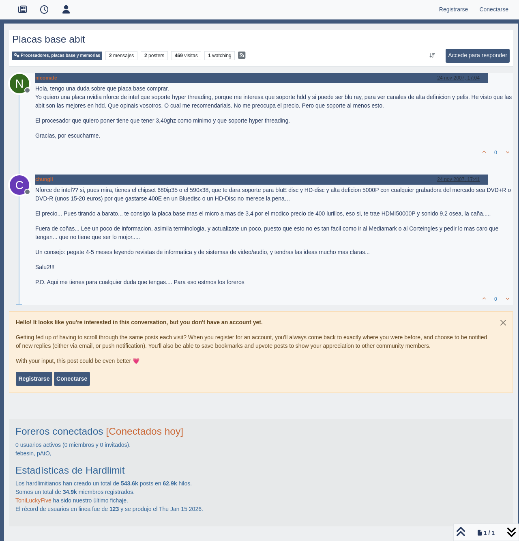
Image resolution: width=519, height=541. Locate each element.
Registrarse (33, 378)
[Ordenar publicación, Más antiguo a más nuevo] (432, 55)
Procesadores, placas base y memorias (57, 55)
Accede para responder (477, 55)
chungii (44, 179)
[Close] (503, 323)
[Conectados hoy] (144, 431)
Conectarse (71, 378)
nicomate (46, 78)
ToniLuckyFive (33, 500)
